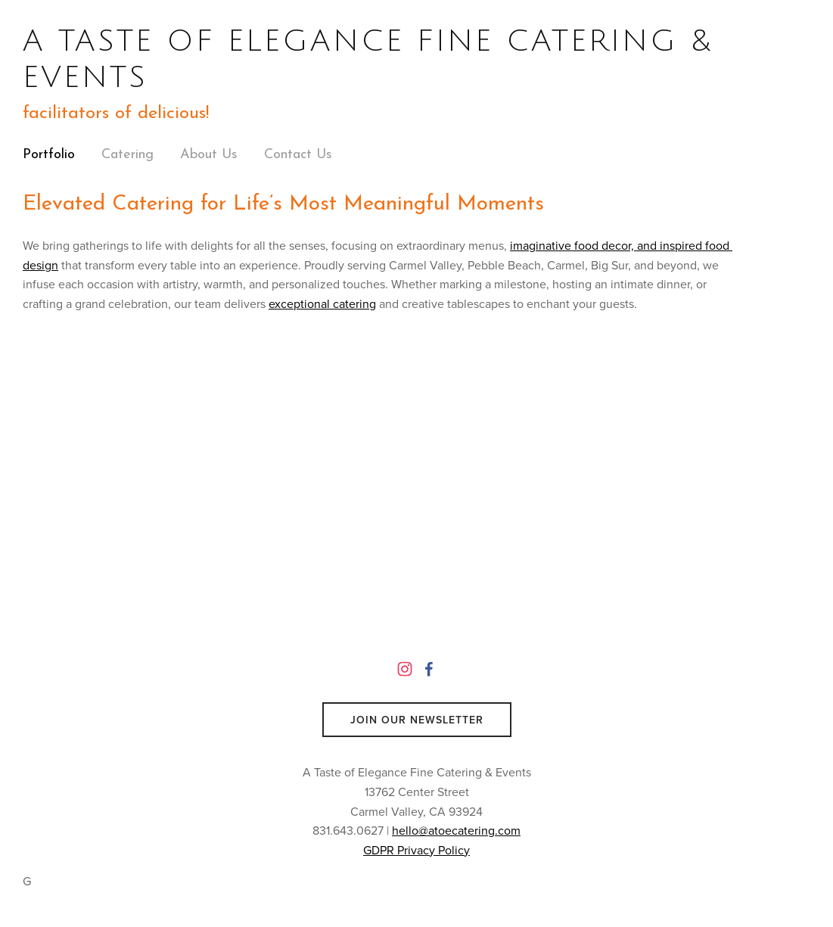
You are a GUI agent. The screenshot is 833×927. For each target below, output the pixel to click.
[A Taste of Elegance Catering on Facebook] (429, 669)
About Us (209, 155)
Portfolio (49, 155)
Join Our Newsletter (416, 719)
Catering (127, 155)
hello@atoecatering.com (456, 830)
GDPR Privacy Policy (416, 849)
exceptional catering (322, 303)
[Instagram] (404, 669)
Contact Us (298, 155)
